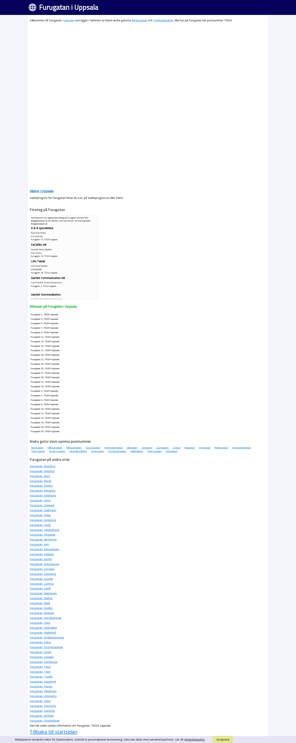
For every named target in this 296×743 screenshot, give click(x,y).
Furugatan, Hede (40, 525)
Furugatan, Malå (40, 603)
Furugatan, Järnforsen (43, 539)
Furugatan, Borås (40, 481)
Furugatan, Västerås (42, 711)
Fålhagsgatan (55, 447)
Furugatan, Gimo (40, 500)
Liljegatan (147, 447)
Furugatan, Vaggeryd (43, 681)
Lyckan (176, 447)
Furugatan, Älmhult (42, 716)
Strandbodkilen (78, 451)
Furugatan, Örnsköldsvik (45, 720)
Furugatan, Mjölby (41, 608)
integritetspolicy (194, 739)
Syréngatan (97, 451)
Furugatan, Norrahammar (46, 618)
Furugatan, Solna (40, 642)
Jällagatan (132, 447)
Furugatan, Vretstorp (43, 706)
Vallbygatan (136, 451)
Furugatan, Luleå (40, 588)
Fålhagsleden (74, 447)
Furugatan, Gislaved (42, 505)
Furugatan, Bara (40, 476)
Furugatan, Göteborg (43, 520)
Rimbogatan (139, 20)
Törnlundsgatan (163, 20)
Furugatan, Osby (40, 623)
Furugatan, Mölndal (42, 613)
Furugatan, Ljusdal (41, 579)
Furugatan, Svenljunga (43, 662)
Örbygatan (171, 451)
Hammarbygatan (113, 447)
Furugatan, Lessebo (42, 569)
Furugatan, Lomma (42, 583)
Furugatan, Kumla (41, 559)
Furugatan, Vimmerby (43, 696)
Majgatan (190, 447)
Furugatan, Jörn (39, 544)
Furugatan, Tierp (40, 671)
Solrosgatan (38, 451)
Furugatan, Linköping (43, 574)
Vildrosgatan (154, 451)
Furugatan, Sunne (41, 652)
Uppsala (69, 20)
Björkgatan (37, 447)
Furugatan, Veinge (41, 686)
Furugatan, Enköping (42, 490)
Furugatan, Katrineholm (44, 549)
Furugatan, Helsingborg (44, 530)
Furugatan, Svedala (42, 657)
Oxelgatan (204, 447)
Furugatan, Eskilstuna (43, 495)
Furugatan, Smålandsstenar (47, 637)
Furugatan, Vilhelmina (43, 691)
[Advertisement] (143, 52)
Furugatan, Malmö (41, 598)
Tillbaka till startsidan (53, 731)
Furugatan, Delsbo (41, 485)
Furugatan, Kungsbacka (44, 564)
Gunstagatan (93, 447)
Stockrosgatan (57, 451)
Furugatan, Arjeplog (42, 471)
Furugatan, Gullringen (43, 510)
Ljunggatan (162, 447)
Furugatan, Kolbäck (42, 554)
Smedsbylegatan (241, 447)
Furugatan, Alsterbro (42, 466)
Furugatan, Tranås (41, 676)
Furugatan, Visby (40, 701)
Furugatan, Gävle (40, 515)
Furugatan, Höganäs (42, 534)
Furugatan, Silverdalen (43, 627)
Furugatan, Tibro (40, 667)
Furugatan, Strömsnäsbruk (46, 647)
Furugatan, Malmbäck (43, 593)
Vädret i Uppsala (41, 191)
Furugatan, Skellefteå (43, 632)
